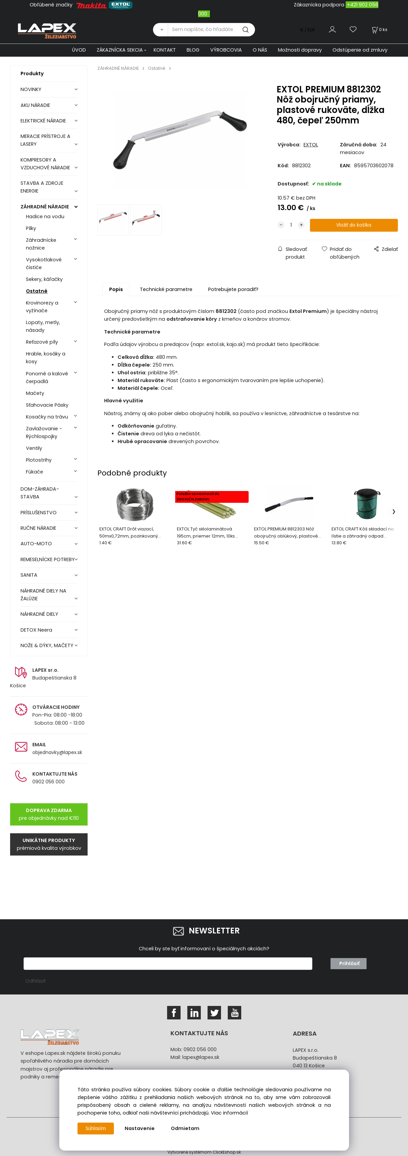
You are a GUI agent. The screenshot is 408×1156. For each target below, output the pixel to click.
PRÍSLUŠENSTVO (39, 512)
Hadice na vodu (45, 216)
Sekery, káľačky (44, 279)
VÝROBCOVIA (226, 50)
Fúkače (34, 471)
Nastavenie (142, 1128)
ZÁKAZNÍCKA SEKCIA (120, 50)
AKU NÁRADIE (35, 105)
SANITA (29, 575)
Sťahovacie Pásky (47, 405)
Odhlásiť (35, 981)
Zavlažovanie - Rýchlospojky (44, 432)
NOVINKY (31, 89)
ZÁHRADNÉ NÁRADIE (45, 206)
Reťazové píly (42, 342)
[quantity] (291, 225)
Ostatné (37, 291)
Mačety (35, 393)
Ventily (34, 448)
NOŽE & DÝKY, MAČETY (47, 645)
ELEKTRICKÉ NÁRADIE (43, 120)
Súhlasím (97, 1128)
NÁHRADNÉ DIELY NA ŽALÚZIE (43, 594)
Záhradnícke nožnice (41, 244)
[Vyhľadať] (160, 29)
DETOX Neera (36, 630)
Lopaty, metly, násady (43, 326)
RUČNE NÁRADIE (38, 528)
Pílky (31, 228)
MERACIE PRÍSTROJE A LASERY (45, 140)
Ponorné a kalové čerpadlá (47, 377)
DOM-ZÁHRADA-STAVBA (40, 493)
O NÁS (260, 50)
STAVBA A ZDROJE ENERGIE (42, 187)
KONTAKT (165, 50)
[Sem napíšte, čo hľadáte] (211, 29)
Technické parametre (166, 289)
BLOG (193, 50)
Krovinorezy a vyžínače (42, 306)
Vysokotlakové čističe (44, 263)
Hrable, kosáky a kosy (45, 357)
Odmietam (187, 1128)
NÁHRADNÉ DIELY (39, 614)
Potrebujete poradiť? (233, 289)
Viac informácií (229, 1112)
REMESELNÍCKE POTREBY (48, 559)
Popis (116, 289)
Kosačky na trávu (47, 416)
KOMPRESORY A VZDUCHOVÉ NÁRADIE (45, 163)
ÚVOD (79, 50)
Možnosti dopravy (300, 50)
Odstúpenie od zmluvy (360, 50)
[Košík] (379, 29)
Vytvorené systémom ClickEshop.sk (204, 1152)
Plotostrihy (39, 460)
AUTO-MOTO (36, 543)
